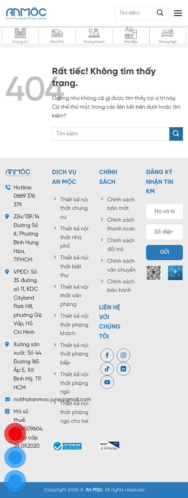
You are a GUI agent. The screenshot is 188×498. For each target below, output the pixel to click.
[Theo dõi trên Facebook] (107, 356)
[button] (178, 13)
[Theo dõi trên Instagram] (123, 356)
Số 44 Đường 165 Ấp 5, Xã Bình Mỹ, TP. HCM (28, 370)
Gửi (164, 252)
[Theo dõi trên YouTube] (107, 383)
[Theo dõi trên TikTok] (107, 369)
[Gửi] (160, 13)
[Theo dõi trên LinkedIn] (123, 369)
